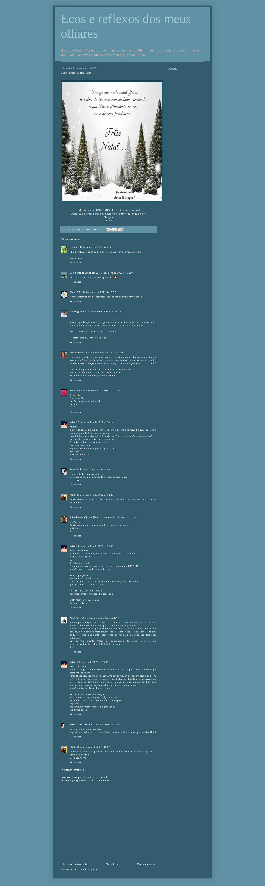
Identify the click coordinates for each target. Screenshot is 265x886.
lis (71, 469)
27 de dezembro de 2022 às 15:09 (94, 546)
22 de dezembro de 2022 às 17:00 (114, 272)
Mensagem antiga (146, 864)
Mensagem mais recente (74, 864)
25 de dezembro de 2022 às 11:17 (95, 494)
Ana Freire (75, 617)
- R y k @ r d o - (78, 311)
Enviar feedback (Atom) (86, 869)
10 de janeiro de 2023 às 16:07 (93, 746)
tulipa (72, 422)
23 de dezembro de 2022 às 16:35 (106, 352)
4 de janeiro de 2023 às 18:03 (92, 662)
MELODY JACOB (78, 724)
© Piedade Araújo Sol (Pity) (84, 517)
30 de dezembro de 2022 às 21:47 (100, 617)
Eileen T (74, 292)
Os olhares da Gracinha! (82, 272)
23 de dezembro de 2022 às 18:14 (94, 422)
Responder (75, 262)
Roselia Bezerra (78, 352)
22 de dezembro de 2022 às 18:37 (97, 292)
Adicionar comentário (73, 769)
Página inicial (112, 864)
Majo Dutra (76, 390)
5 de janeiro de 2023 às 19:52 (105, 724)
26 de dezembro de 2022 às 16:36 (118, 517)
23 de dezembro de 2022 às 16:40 (101, 390)
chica (72, 247)
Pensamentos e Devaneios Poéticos (89, 337)
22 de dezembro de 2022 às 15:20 (94, 247)
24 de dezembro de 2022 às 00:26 (91, 469)
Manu (72, 494)
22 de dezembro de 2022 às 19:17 (105, 311)
